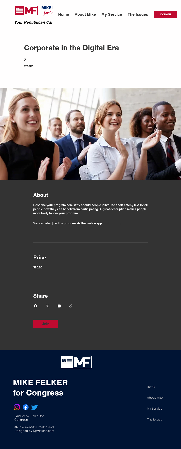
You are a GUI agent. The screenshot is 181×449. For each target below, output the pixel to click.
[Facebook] (26, 407)
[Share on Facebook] (35, 306)
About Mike (155, 398)
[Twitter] (34, 407)
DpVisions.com (43, 431)
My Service (154, 408)
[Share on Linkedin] (59, 306)
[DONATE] (165, 14)
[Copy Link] (71, 306)
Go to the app (112, 223)
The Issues (154, 419)
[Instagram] (17, 407)
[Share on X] (47, 306)
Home (151, 387)
